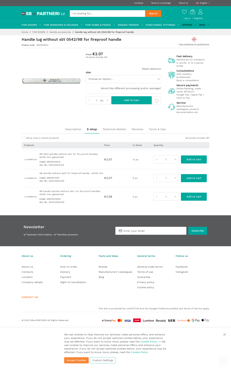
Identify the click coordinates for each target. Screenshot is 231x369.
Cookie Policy (148, 341)
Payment (65, 277)
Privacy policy (145, 282)
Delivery (65, 271)
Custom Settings (102, 360)
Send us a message (161, 3)
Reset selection (151, 68)
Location (27, 277)
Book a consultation (187, 80)
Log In (187, 18)
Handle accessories (60, 32)
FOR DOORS (39, 32)
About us (183, 3)
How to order (68, 266)
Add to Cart (131, 100)
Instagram (182, 271)
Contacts (138, 3)
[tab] (73, 129)
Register (198, 18)
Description (73, 129)
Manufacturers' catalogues (115, 271)
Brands (103, 266)
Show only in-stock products (42, 138)
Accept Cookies (76, 360)
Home (25, 32)
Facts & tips (157, 129)
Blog (101, 277)
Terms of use (145, 271)
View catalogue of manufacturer (194, 44)
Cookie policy (145, 287)
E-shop (92, 129)
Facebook (182, 266)
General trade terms (150, 266)
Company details (32, 282)
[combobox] (107, 13)
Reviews (137, 129)
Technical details (114, 129)
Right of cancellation (73, 282)
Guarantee (143, 277)
